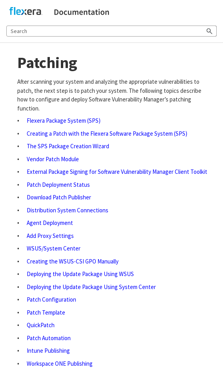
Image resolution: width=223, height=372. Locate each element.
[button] (210, 31)
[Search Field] (111, 31)
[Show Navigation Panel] (212, 12)
